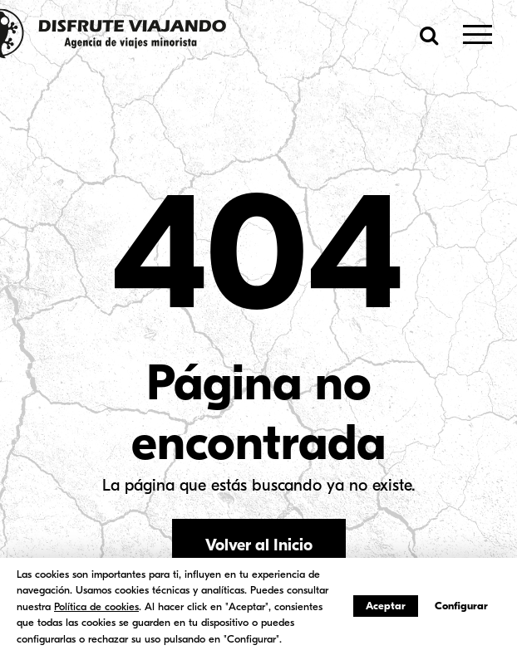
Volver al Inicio (259, 545)
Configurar (461, 605)
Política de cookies (96, 606)
